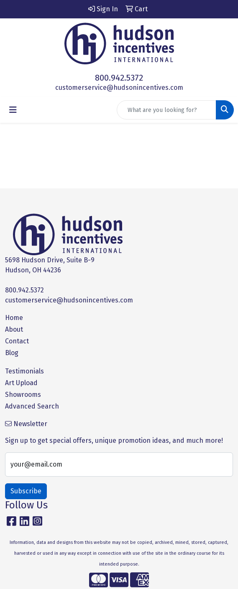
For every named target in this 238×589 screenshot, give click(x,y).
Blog (11, 353)
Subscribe (25, 491)
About (14, 329)
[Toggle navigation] (13, 110)
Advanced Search (32, 406)
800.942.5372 (119, 78)
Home (14, 318)
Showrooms (23, 395)
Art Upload (21, 383)
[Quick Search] (166, 109)
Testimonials (24, 371)
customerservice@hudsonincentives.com (119, 87)
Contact (17, 341)
